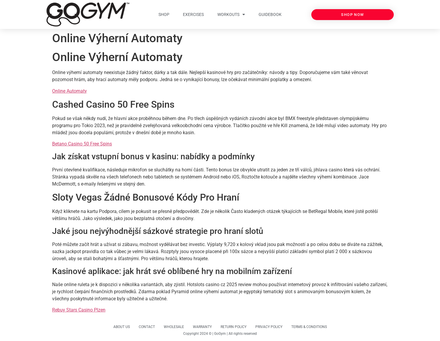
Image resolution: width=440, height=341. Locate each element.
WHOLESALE (174, 327)
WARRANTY (202, 327)
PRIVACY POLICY (268, 327)
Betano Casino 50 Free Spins (82, 144)
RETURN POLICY (234, 327)
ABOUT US (121, 327)
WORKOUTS (231, 14)
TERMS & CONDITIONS (309, 327)
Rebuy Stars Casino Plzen (78, 310)
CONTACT (147, 327)
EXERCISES (193, 14)
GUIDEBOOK (270, 14)
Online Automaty (69, 91)
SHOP (163, 14)
